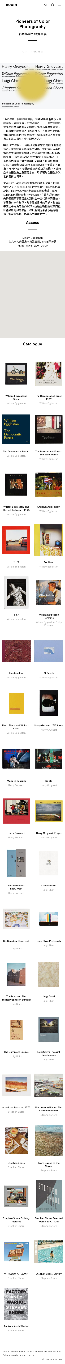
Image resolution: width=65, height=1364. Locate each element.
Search (45, 5)
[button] (32, 291)
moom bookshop (11, 5)
